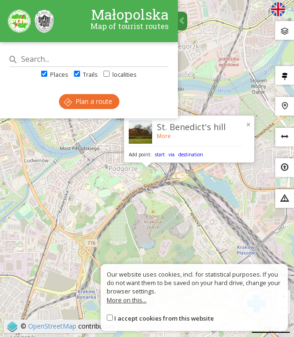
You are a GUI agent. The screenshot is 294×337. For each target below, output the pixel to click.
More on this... (127, 300)
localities (120, 74)
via (172, 154)
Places (54, 74)
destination (190, 154)
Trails (86, 74)
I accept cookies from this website (164, 318)
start (160, 154)
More (164, 136)
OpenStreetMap (52, 326)
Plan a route (88, 101)
